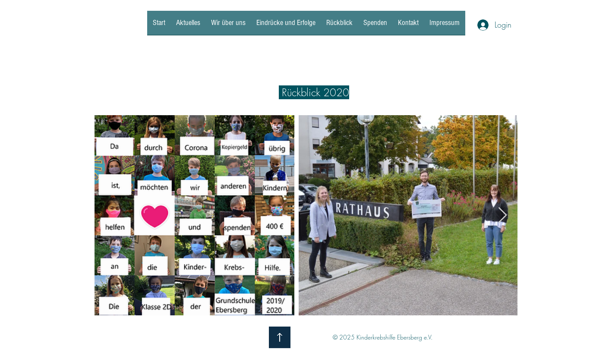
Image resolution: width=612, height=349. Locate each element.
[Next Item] (503, 215)
